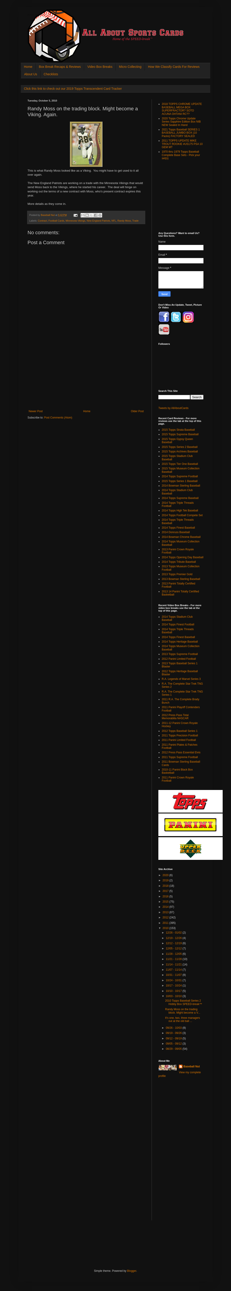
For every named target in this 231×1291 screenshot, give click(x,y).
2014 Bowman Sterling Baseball (181, 485)
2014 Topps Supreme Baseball (180, 498)
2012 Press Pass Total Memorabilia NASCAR (175, 717)
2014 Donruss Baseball (176, 532)
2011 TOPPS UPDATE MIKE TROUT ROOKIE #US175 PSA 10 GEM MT (182, 144)
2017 (166, 891)
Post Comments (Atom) (58, 417)
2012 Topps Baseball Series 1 (180, 731)
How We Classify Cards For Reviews (173, 67)
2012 (166, 917)
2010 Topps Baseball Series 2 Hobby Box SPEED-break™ (183, 1002)
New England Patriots (98, 220)
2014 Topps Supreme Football (180, 476)
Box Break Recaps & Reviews (60, 67)
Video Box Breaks (99, 67)
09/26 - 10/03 (174, 1027)
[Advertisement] (86, 376)
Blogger (131, 1270)
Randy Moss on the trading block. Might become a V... (182, 1011)
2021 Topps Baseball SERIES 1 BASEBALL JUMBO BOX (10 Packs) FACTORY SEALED (181, 133)
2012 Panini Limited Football (179, 658)
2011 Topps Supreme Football (180, 757)
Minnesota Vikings (75, 220)
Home (28, 67)
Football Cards (56, 220)
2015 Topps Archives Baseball (180, 451)
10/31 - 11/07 (174, 975)
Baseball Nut (191, 1066)
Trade (135, 220)
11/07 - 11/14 (174, 969)
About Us (30, 74)
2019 (166, 880)
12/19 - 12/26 (174, 938)
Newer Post (36, 411)
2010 (166, 928)
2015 (166, 901)
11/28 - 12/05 (174, 953)
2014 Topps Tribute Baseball (179, 561)
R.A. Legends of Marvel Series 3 (181, 679)
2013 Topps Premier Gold (177, 574)
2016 (166, 896)
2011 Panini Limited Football (179, 740)
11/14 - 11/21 (174, 964)
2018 (166, 885)
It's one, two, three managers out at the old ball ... (182, 1019)
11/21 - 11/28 (174, 959)
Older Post (137, 411)
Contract (42, 220)
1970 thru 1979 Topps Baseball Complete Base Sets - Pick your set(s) (181, 155)
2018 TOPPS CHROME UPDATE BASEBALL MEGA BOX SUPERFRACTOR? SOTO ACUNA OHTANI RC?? (182, 108)
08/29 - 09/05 (174, 1048)
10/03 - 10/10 (174, 996)
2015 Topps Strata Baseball (178, 429)
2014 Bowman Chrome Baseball (181, 537)
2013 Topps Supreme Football (180, 654)
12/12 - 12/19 (174, 943)
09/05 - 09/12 (174, 1043)
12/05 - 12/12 (174, 948)
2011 (166, 923)
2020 (166, 875)
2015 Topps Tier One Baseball (180, 464)
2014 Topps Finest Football (178, 624)
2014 (166, 906)
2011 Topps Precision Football (180, 735)
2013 (166, 912)
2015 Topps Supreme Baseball (180, 434)
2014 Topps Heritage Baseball (180, 641)
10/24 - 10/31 (174, 980)
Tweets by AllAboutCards (173, 408)
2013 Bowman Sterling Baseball (181, 579)
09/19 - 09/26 (174, 1033)
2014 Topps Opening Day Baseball (182, 557)
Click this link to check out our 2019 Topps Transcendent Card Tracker (73, 88)
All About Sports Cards (37, 15)
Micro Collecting (130, 67)
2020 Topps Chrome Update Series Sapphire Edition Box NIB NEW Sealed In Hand (181, 122)
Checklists (51, 74)
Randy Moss (124, 220)
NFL (113, 220)
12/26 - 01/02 (174, 932)
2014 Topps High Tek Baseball (180, 510)
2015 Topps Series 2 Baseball (180, 447)
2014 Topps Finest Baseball (178, 527)
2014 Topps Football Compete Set (182, 515)
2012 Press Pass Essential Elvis (181, 752)
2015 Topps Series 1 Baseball (180, 481)
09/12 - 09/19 (174, 1038)
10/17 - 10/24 (174, 985)
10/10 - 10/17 (174, 991)
